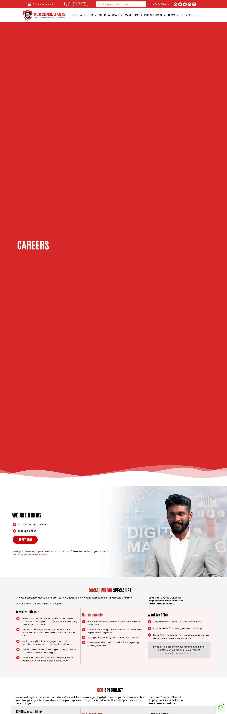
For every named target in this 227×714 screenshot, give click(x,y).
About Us (88, 15)
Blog (173, 15)
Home (74, 15)
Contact (189, 15)
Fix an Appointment (43, 4)
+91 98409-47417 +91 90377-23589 (78, 4)
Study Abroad (111, 15)
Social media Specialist (32, 524)
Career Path (133, 15)
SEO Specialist (27, 531)
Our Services (155, 15)
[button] (220, 707)
